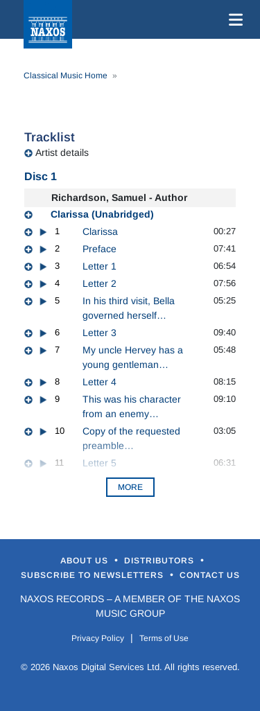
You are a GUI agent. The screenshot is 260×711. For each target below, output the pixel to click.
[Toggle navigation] (233, 19)
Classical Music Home (65, 75)
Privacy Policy (97, 638)
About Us (85, 560)
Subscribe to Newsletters (93, 575)
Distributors (160, 560)
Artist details (62, 152)
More (130, 487)
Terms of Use (164, 638)
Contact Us (210, 575)
